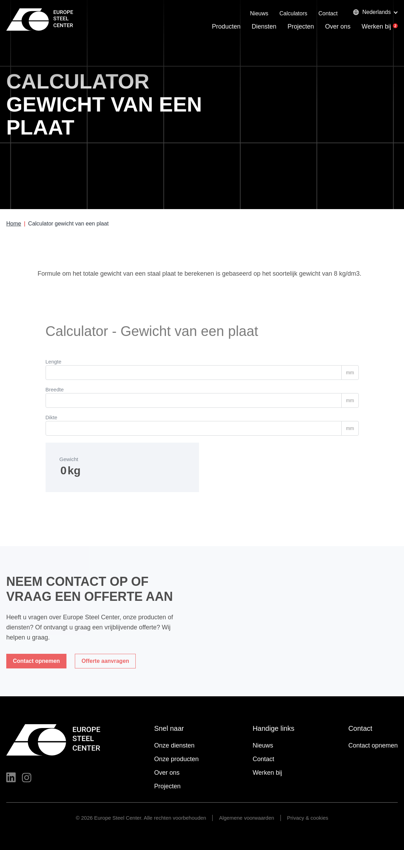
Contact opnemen (373, 745)
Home (13, 224)
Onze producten (176, 759)
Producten (226, 26)
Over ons (337, 26)
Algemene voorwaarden (246, 818)
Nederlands (372, 12)
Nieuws (259, 13)
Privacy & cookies (307, 818)
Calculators (293, 13)
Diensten (264, 26)
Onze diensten (174, 745)
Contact (328, 13)
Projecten (300, 26)
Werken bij (376, 26)
